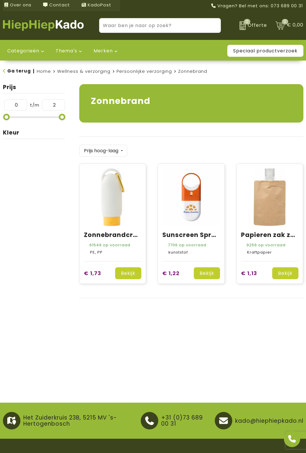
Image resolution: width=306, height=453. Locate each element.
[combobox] (153, 25)
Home (44, 71)
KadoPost (96, 5)
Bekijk (128, 272)
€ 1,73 (92, 272)
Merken (103, 50)
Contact (56, 5)
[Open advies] (292, 439)
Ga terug (19, 71)
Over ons (17, 5)
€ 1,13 (249, 272)
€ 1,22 (171, 272)
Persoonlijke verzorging (144, 71)
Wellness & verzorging (83, 71)
